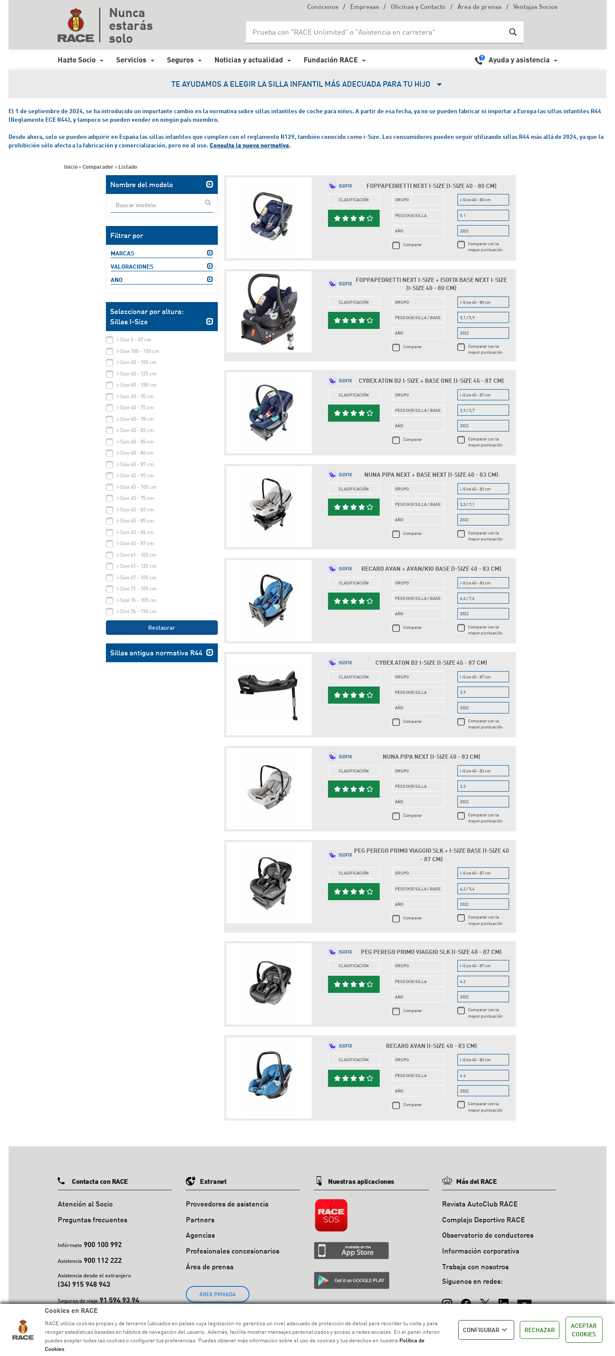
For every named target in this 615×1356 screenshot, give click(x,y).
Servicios (131, 59)
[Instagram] (447, 1300)
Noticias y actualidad (248, 59)
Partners (200, 1219)
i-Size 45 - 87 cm (135, 543)
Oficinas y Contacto (418, 7)
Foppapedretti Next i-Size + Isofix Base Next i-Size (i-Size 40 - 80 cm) (431, 284)
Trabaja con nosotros (475, 1266)
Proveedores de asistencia (227, 1203)
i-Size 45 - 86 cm (135, 532)
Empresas (364, 7)
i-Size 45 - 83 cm (135, 509)
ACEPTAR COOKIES (584, 1330)
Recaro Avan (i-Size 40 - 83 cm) (431, 1045)
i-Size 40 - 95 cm (135, 475)
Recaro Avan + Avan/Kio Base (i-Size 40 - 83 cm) (431, 568)
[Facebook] (466, 1300)
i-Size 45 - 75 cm (135, 498)
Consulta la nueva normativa (249, 145)
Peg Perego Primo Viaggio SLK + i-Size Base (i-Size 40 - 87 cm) (431, 855)
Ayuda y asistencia (519, 59)
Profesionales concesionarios (232, 1250)
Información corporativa (480, 1250)
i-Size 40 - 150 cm (137, 385)
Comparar (412, 244)
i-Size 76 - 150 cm (137, 611)
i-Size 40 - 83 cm (135, 430)
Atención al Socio (85, 1203)
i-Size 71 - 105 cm (137, 588)
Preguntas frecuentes (92, 1219)
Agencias (200, 1234)
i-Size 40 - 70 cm (135, 396)
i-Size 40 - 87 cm (135, 464)
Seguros (180, 59)
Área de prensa (479, 7)
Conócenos (322, 7)
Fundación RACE (331, 59)
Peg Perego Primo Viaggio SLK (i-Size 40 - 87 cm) (431, 951)
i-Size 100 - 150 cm (138, 351)
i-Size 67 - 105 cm (137, 577)
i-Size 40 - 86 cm (135, 452)
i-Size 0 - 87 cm (134, 339)
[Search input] (376, 32)
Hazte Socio (77, 59)
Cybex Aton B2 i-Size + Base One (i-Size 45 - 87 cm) (431, 380)
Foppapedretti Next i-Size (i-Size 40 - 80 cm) (431, 185)
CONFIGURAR (486, 1330)
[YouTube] (524, 1300)
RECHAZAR (539, 1329)
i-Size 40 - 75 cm (135, 407)
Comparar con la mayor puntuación (485, 246)
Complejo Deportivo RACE (483, 1219)
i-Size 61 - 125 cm (137, 566)
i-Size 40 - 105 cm (137, 362)
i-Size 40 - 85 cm (135, 441)
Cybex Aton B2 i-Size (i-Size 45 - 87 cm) (431, 662)
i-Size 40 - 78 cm (135, 419)
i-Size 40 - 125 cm (137, 373)
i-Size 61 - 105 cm (137, 555)
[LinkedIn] (503, 1300)
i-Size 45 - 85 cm (135, 520)
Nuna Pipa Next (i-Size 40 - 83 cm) (431, 756)
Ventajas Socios (535, 7)
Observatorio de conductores (487, 1234)
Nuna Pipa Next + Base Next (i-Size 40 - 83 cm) (431, 474)
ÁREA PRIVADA (217, 1294)
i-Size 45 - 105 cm (137, 487)
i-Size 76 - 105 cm (137, 600)
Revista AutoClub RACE (480, 1203)
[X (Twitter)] (485, 1300)
